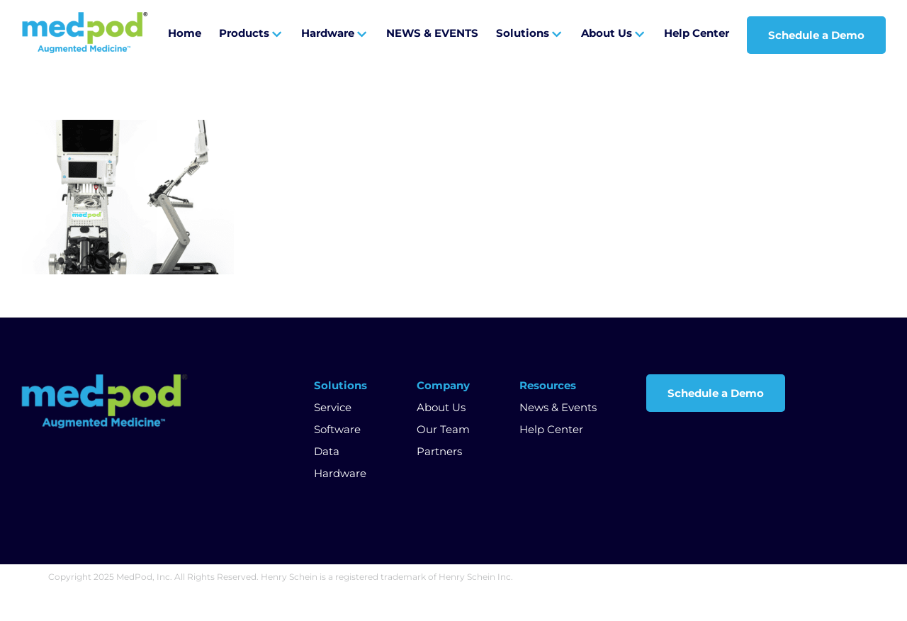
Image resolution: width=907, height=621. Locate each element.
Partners (439, 451)
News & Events (558, 407)
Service (332, 407)
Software (337, 429)
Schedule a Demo (715, 393)
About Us (441, 407)
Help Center (551, 429)
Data (326, 451)
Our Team (443, 429)
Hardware (340, 473)
